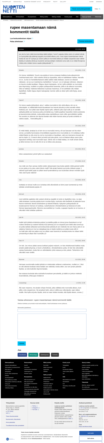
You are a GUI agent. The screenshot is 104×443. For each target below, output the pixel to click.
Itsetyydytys (8, 371)
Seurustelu (27, 367)
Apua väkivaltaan (86, 379)
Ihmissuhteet (28, 362)
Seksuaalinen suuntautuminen (12, 367)
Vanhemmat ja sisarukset (30, 369)
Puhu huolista (85, 369)
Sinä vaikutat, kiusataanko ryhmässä (30, 384)
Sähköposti (45, 355)
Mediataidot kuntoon (48, 379)
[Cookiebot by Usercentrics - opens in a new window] (10, 440)
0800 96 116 (84, 416)
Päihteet (45, 371)
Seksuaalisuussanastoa (11, 385)
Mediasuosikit (46, 394)
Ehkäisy (7, 375)
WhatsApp (33, 355)
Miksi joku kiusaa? (28, 381)
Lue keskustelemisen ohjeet (21, 38)
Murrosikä (45, 365)
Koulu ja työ (66, 362)
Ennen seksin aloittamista (11, 373)
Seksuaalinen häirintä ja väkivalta (13, 381)
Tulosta (55, 355)
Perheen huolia (28, 373)
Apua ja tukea (86, 362)
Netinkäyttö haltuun (48, 383)
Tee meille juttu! (86, 387)
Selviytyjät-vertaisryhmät (30, 391)
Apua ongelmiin (86, 373)
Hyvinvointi (46, 369)
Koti (64, 383)
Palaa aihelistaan (17, 41)
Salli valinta (90, 427)
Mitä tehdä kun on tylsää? (69, 379)
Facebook (22, 355)
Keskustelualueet (16, 20)
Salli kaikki (91, 422)
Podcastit (47, 1)
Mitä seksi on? (8, 369)
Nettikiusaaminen (47, 387)
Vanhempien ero (28, 371)
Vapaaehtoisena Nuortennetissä (90, 389)
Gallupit (63, 1)
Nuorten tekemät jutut (32, 1)
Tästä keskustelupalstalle (81, 9)
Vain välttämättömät (90, 432)
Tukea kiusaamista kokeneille (31, 389)
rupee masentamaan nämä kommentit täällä (50, 20)
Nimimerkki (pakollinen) (24, 307)
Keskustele (18, 1)
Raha (64, 387)
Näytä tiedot (85, 440)
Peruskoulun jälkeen (68, 369)
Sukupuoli (7, 383)
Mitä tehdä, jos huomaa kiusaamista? (30, 394)
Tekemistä (85, 382)
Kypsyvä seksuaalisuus (11, 365)
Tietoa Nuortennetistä (12, 416)
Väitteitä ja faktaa (9, 388)
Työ (63, 373)
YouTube (34, 409)
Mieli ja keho (47, 362)
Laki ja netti (46, 392)
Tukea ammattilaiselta (87, 371)
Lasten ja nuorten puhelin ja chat (90, 365)
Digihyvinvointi (47, 377)
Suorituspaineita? (9, 377)
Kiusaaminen (28, 376)
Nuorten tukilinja (86, 367)
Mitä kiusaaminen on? (29, 379)
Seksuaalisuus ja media (11, 379)
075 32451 (10, 411)
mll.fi (7, 413)
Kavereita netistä (47, 385)
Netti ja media (47, 374)
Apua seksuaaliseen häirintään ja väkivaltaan (90, 376)
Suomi (91, 1)
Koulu (64, 367)
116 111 (82, 407)
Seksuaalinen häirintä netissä (50, 390)
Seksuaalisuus (29, 20)
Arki (64, 376)
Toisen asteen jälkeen (68, 371)
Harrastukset (66, 381)
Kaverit (26, 365)
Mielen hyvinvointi (47, 367)
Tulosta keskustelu (85, 41)
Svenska (99, 1)
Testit (55, 1)
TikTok (34, 406)
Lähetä (21, 343)
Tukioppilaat (6, 1)
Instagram (35, 407)
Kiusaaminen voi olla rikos (30, 387)
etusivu (5, 20)
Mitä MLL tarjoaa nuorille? (88, 385)
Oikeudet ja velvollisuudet (69, 385)
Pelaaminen (46, 381)
